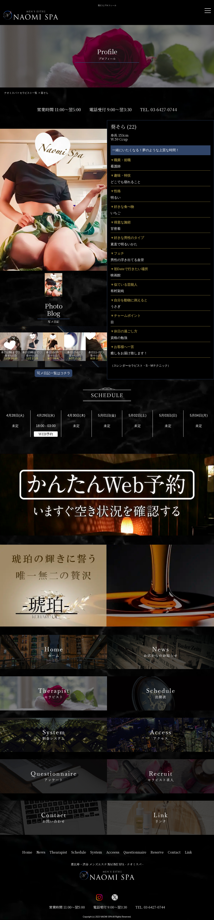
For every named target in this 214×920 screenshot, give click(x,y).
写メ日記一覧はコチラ (53, 373)
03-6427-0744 (163, 109)
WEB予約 (45, 434)
